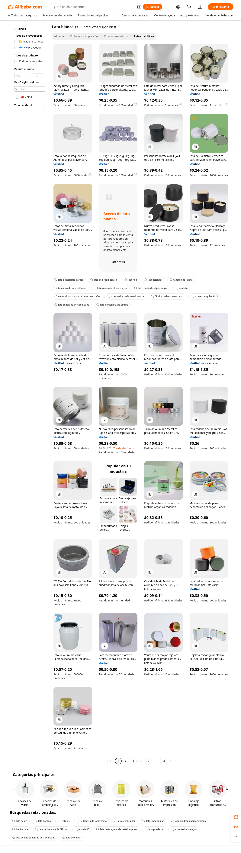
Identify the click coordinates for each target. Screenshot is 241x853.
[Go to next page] (171, 761)
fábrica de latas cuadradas (167, 296)
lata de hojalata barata (68, 279)
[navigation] (28, 394)
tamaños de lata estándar (70, 288)
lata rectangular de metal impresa (116, 829)
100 (163, 761)
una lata (181, 288)
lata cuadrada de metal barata (125, 296)
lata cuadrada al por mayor (110, 288)
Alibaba (59, 36)
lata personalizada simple (112, 304)
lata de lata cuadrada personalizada (33, 837)
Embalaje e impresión (84, 36)
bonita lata (20, 829)
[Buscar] (152, 7)
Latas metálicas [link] (144, 36)
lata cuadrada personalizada (71, 304)
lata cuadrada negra (184, 829)
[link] (236, 817)
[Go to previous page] (110, 761)
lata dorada (42, 821)
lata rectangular (124, 821)
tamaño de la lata (181, 279)
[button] (139, 7)
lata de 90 (82, 829)
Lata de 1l (65, 821)
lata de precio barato (103, 279)
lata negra (19, 821)
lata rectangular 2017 (204, 296)
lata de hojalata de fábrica (51, 829)
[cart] (189, 7)
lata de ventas (72, 837)
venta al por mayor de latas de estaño (77, 296)
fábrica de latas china (93, 821)
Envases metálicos (116, 36)
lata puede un (154, 829)
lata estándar (153, 279)
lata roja (130, 279)
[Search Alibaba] (94, 7)
